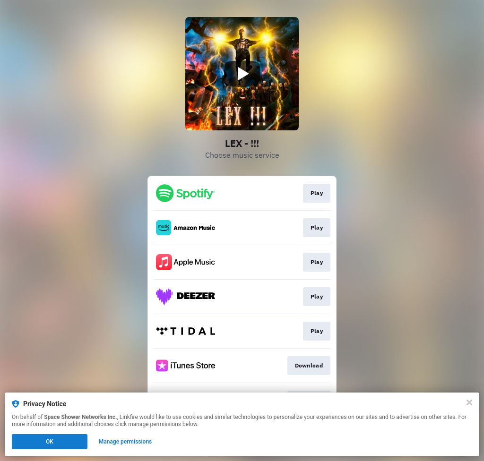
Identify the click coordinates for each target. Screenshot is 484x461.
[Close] (469, 402)
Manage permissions (125, 441)
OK (49, 441)
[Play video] (242, 73)
